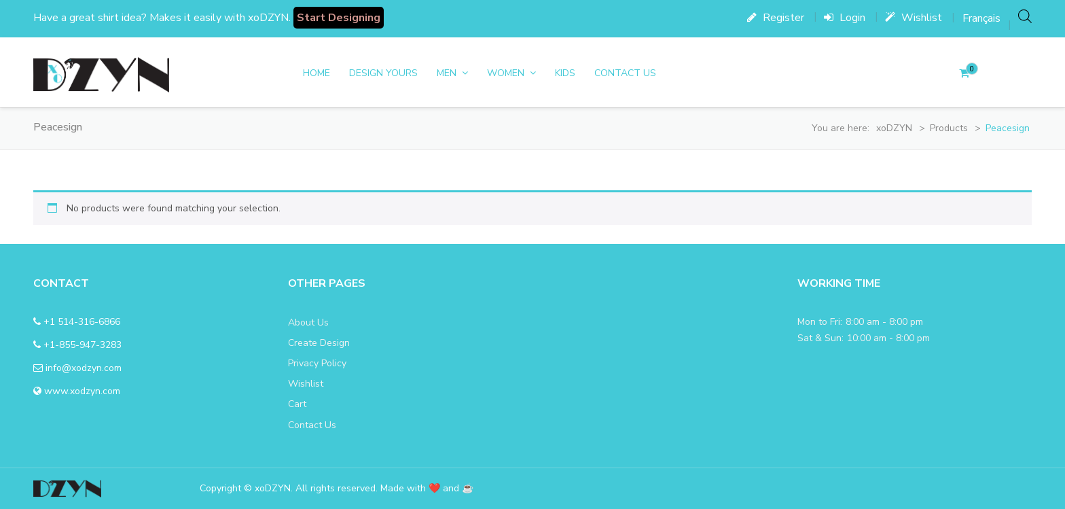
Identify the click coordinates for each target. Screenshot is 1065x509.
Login (844, 17)
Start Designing (338, 17)
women (505, 73)
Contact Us (625, 73)
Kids (565, 73)
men (446, 73)
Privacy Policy (317, 363)
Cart (297, 404)
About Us (308, 322)
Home (316, 73)
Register (775, 17)
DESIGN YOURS (383, 73)
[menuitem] (981, 18)
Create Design (319, 342)
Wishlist (913, 17)
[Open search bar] (1025, 16)
